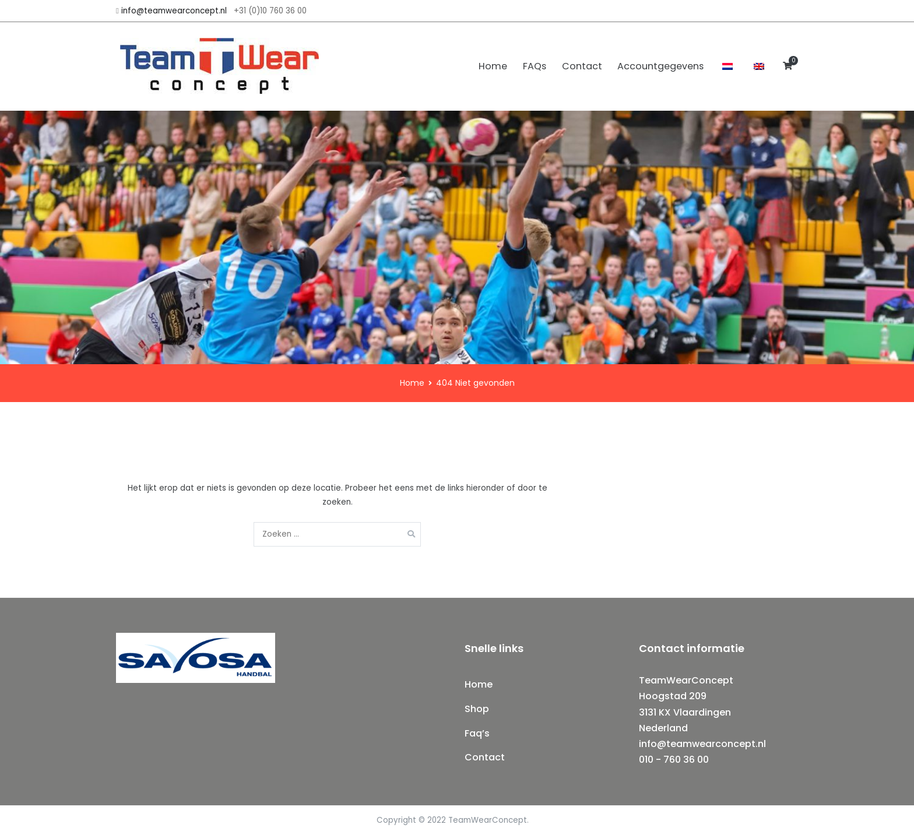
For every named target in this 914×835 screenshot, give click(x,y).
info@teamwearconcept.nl (174, 10)
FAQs (534, 66)
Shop (477, 709)
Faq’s (477, 733)
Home (493, 66)
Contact (582, 66)
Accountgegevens (660, 66)
